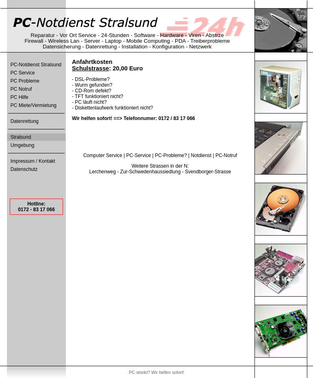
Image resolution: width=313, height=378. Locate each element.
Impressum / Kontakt (33, 161)
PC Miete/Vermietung (34, 105)
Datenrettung (25, 121)
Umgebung (23, 145)
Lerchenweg (102, 172)
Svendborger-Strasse (208, 172)
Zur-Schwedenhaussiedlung (150, 172)
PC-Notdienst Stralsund (36, 65)
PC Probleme (25, 81)
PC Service (23, 73)
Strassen (159, 166)
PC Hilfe (19, 97)
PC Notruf (21, 89)
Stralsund (21, 137)
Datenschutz (24, 169)
